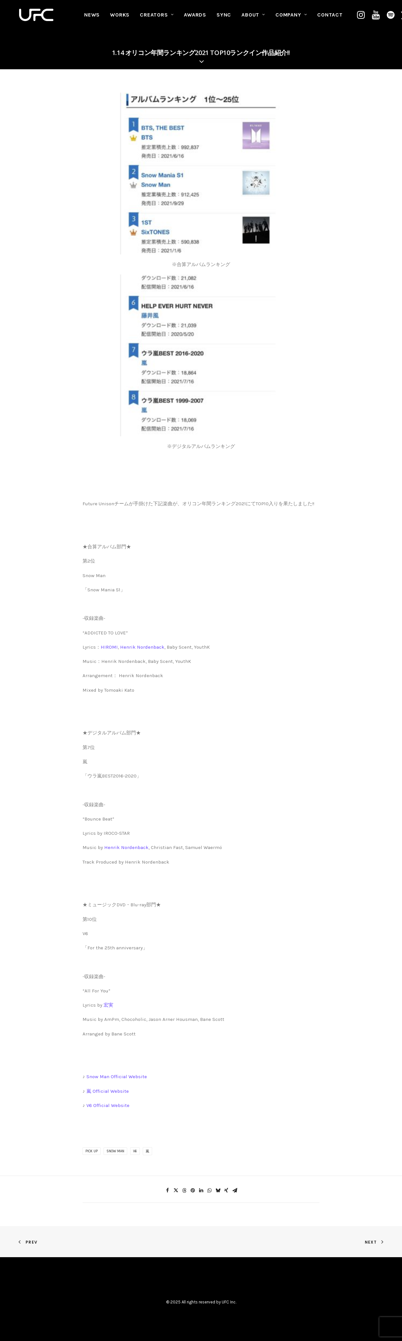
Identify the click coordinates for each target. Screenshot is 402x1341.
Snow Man (115, 1151)
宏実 (108, 1005)
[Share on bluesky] (218, 1190)
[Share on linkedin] (201, 1190)
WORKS (119, 18)
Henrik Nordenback (142, 647)
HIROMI (109, 647)
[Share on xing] (226, 1190)
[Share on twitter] (176, 1190)
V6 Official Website (107, 1105)
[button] (362, 18)
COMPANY (291, 18)
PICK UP (91, 1151)
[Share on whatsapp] (209, 1190)
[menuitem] (92, 18)
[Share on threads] (184, 1190)
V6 (135, 1151)
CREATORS (156, 18)
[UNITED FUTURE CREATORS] (37, 18)
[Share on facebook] (167, 1190)
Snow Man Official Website (116, 1076)
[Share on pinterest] (192, 1190)
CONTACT (330, 18)
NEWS (92, 18)
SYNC (224, 18)
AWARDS (195, 18)
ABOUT (253, 18)
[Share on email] (235, 1190)
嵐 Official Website (107, 1091)
